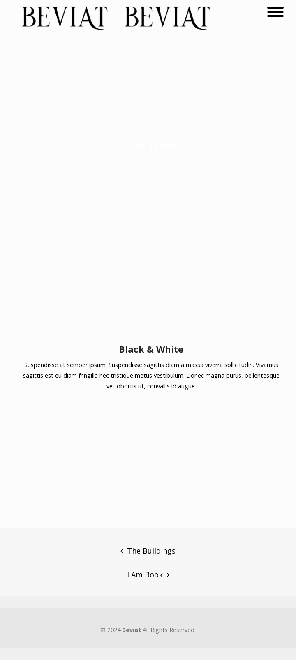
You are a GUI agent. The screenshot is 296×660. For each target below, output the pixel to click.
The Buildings (151, 551)
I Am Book (145, 574)
